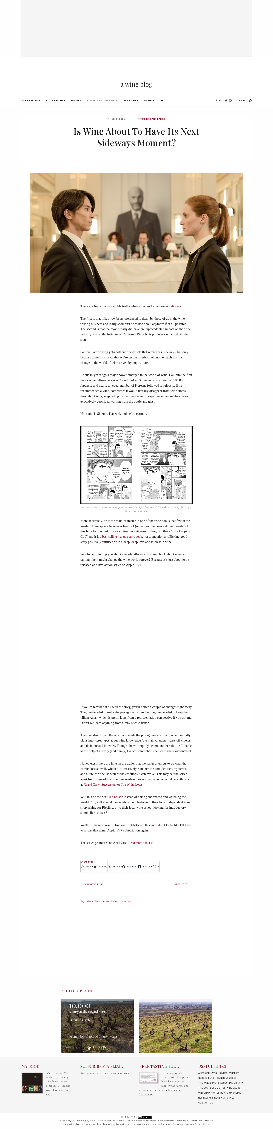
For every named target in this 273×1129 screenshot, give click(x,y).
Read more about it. (141, 850)
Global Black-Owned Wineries (219, 1084)
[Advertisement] (136, 25)
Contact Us (206, 1108)
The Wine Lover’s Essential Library (223, 1089)
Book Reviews (55, 107)
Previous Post (92, 891)
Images (76, 107)
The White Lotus (133, 792)
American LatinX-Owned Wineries (221, 1079)
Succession (109, 792)
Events (149, 107)
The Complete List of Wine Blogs (221, 1094)
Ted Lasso (115, 804)
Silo (159, 832)
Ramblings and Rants (102, 107)
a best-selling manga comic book (122, 544)
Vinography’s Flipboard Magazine (222, 1098)
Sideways (118, 908)
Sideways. (176, 313)
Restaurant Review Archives (218, 1103)
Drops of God (94, 908)
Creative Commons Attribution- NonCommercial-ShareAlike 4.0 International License (169, 1126)
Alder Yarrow (96, 1126)
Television (129, 908)
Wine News (131, 107)
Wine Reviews (30, 107)
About (164, 107)
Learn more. (146, 1100)
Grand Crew (92, 792)
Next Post (183, 891)
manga (107, 908)
